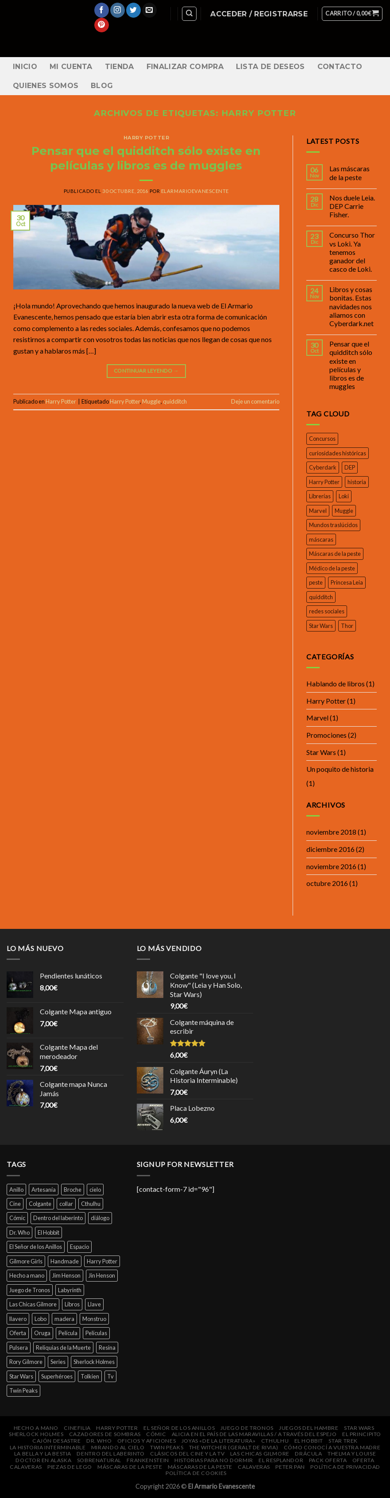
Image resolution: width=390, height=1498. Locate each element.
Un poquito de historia (340, 769)
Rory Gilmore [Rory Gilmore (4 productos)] (25, 1361)
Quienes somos (45, 85)
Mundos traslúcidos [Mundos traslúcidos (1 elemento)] (333, 524)
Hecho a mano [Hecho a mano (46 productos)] (26, 1275)
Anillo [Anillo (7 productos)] (16, 1189)
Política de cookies (196, 1473)
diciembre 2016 (330, 849)
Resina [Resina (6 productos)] (107, 1347)
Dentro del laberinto (110, 1453)
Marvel (317, 717)
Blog (102, 85)
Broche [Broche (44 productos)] (72, 1189)
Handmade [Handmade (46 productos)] (64, 1261)
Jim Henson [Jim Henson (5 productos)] (66, 1275)
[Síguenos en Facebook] (101, 10)
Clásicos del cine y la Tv (187, 1453)
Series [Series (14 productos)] (58, 1361)
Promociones (326, 735)
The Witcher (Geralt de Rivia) (233, 1447)
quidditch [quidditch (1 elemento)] (321, 597)
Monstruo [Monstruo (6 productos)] (94, 1318)
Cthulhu (275, 1440)
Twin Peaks (166, 1447)
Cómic (156, 1434)
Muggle (151, 401)
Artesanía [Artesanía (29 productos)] (43, 1189)
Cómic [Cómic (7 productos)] (17, 1217)
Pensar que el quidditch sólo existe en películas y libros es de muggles (350, 364)
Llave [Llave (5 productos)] (94, 1304)
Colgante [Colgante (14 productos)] (40, 1203)
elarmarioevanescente (195, 191)
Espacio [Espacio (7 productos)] (79, 1246)
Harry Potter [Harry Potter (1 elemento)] (324, 481)
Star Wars (321, 752)
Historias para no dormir (213, 1460)
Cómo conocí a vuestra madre (332, 1447)
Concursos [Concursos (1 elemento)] (322, 438)
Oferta (363, 1460)
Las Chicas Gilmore (260, 1453)
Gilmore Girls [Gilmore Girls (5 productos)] (25, 1261)
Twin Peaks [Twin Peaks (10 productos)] (23, 1390)
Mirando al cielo (118, 1447)
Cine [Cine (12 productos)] (15, 1203)
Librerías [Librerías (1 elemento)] (320, 496)
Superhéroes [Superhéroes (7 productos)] (57, 1376)
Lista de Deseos (270, 66)
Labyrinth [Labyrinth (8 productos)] (69, 1290)
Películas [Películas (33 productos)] (96, 1332)
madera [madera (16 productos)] (64, 1318)
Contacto (340, 66)
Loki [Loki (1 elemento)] (344, 496)
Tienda (119, 66)
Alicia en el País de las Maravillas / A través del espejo (254, 1434)
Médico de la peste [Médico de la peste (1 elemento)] (332, 568)
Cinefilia (77, 1428)
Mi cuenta (71, 66)
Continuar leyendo (146, 370)
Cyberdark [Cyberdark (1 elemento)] (322, 467)
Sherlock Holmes (36, 1434)
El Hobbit (309, 1440)
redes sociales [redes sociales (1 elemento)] (326, 611)
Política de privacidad (345, 1466)
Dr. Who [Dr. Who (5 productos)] (19, 1232)
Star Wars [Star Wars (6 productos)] (21, 1376)
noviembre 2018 (331, 832)
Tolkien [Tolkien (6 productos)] (90, 1376)
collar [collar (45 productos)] (66, 1203)
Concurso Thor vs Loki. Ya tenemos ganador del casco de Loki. (352, 252)
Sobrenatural (99, 1460)
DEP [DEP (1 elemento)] (349, 467)
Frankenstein (148, 1460)
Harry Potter (147, 138)
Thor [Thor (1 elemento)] (347, 625)
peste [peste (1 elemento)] (316, 582)
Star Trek (343, 1440)
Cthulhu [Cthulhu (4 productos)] (90, 1203)
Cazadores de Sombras (105, 1434)
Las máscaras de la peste (349, 172)
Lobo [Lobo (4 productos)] (40, 1318)
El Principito (361, 1434)
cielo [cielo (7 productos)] (95, 1189)
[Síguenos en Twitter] (133, 10)
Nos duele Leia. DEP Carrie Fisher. (352, 206)
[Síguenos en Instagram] (117, 10)
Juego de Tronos (247, 1428)
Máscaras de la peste (129, 1466)
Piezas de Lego (69, 1466)
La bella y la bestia (42, 1453)
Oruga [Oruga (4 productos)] (42, 1332)
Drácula (308, 1453)
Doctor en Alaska (43, 1460)
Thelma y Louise (352, 1453)
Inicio (25, 66)
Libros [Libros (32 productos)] (72, 1304)
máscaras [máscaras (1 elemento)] (321, 539)
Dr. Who (99, 1440)
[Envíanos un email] (149, 10)
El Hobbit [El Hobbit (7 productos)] (48, 1232)
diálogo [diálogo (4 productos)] (100, 1217)
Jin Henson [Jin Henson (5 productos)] (102, 1275)
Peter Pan (290, 1466)
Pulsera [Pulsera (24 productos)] (18, 1347)
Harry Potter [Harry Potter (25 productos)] (102, 1261)
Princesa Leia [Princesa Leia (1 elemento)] (347, 582)
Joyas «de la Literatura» (218, 1440)
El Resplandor (281, 1460)
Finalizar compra (185, 66)
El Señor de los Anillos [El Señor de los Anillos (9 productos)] (35, 1246)
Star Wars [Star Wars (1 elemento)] (321, 625)
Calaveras (26, 1466)
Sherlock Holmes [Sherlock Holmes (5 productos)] (94, 1361)
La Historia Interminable (48, 1447)
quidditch (175, 401)
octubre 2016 (327, 883)
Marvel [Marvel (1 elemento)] (318, 510)
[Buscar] (189, 14)
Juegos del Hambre (308, 1428)
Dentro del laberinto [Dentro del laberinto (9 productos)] (58, 1217)
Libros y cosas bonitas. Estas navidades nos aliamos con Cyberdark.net (351, 306)
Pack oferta (328, 1460)
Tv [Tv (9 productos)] (110, 1376)
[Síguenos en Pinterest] (101, 25)
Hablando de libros (335, 683)
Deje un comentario (255, 401)
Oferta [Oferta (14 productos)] (17, 1332)
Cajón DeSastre (56, 1440)
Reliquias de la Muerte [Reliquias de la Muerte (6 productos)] (63, 1347)
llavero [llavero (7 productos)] (18, 1318)
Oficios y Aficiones (146, 1440)
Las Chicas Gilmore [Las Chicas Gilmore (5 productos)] (33, 1304)
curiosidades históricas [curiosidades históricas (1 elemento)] (337, 453)
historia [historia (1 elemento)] (357, 481)
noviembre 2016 (331, 866)
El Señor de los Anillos (179, 1428)
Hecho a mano (36, 1428)
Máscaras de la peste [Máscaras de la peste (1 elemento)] (335, 553)
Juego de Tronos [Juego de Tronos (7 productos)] (29, 1290)
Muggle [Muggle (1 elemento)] (344, 510)
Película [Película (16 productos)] (67, 1332)
